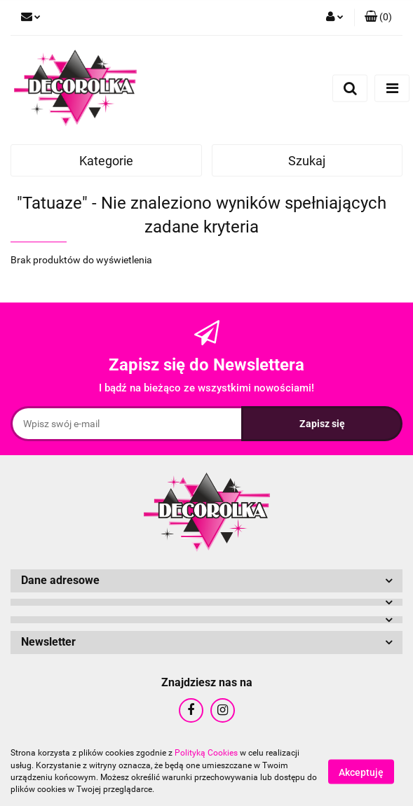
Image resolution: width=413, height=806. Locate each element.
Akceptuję (361, 771)
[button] (378, 17)
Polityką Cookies (206, 753)
